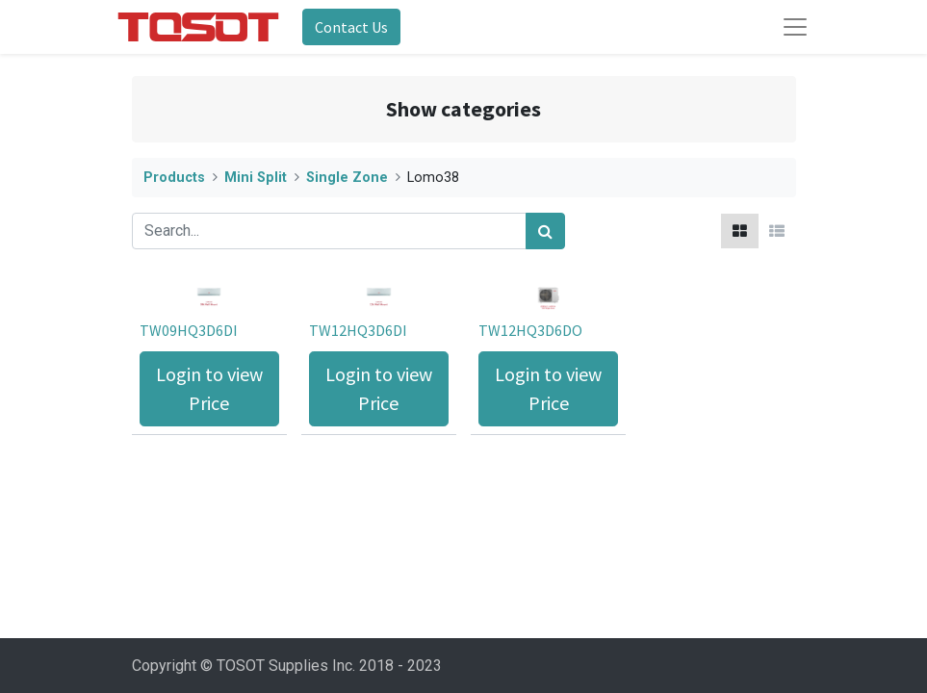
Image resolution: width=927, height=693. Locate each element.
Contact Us (351, 27)
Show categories (463, 108)
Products (174, 177)
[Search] (545, 231)
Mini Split (255, 177)
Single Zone (347, 177)
